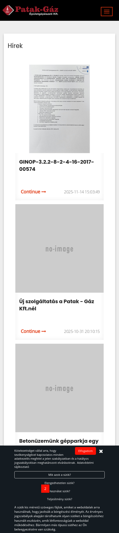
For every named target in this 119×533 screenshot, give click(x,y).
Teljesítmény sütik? (59, 499)
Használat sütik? (59, 491)
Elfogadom (85, 451)
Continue (33, 192)
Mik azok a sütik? (59, 475)
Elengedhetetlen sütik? (59, 483)
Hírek (15, 46)
